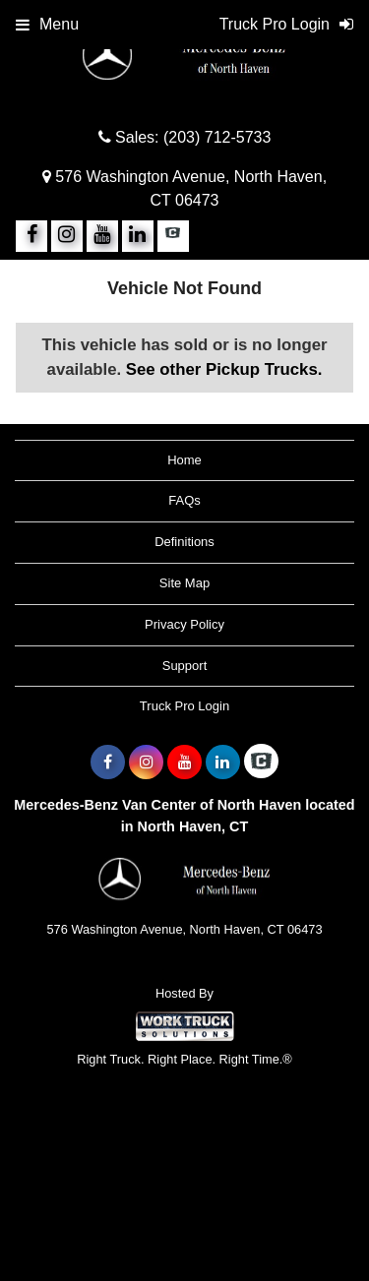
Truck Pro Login (184, 706)
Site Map (184, 583)
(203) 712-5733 (217, 137)
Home (184, 460)
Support (185, 665)
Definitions (184, 541)
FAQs (184, 500)
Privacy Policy (184, 624)
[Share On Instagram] (67, 236)
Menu (47, 24)
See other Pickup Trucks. (224, 369)
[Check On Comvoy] (173, 236)
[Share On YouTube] (102, 236)
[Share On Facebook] (31, 236)
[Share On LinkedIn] (138, 236)
